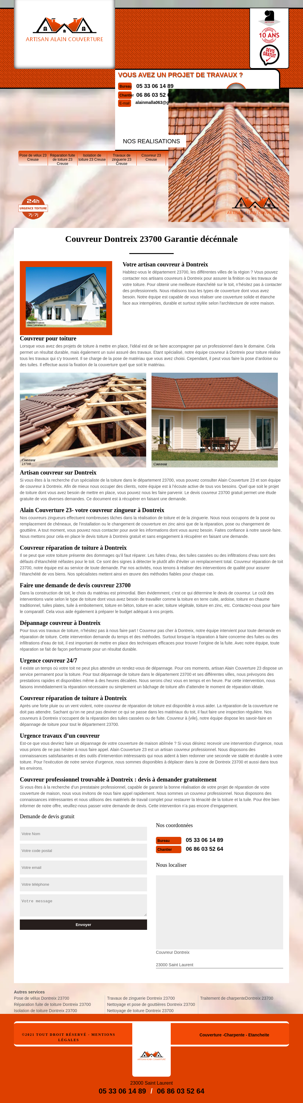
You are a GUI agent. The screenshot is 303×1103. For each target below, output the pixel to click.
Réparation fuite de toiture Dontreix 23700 (52, 1004)
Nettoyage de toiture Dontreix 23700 (140, 1010)
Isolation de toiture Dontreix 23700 (45, 1010)
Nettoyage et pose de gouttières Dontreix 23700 (151, 1004)
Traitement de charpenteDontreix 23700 (236, 998)
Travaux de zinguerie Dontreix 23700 (141, 998)
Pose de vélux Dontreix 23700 (41, 998)
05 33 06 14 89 (144, 86)
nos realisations (151, 141)
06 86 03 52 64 (203, 849)
